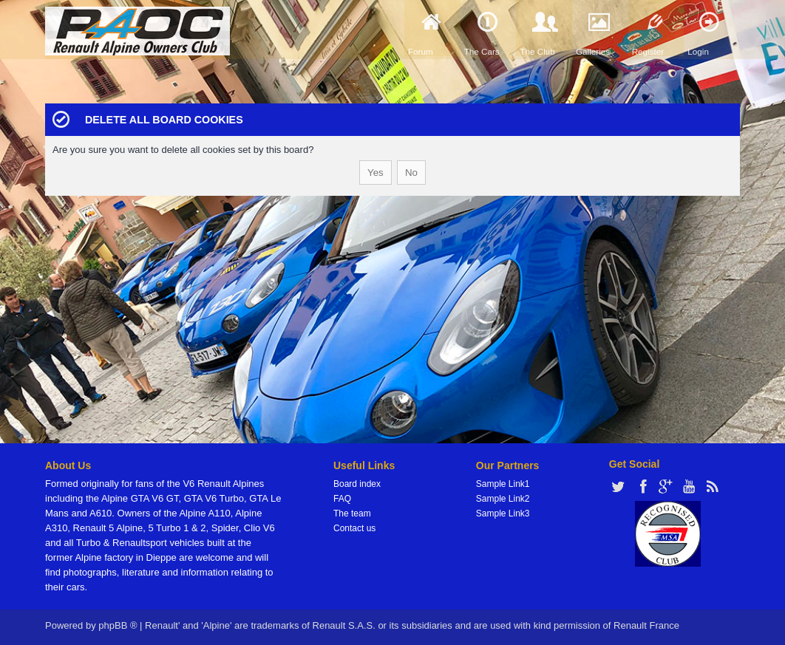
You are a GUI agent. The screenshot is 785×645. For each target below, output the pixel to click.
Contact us (354, 528)
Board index (357, 484)
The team (352, 513)
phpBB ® (117, 625)
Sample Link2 (503, 499)
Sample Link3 (503, 513)
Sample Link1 (503, 484)
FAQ (342, 499)
